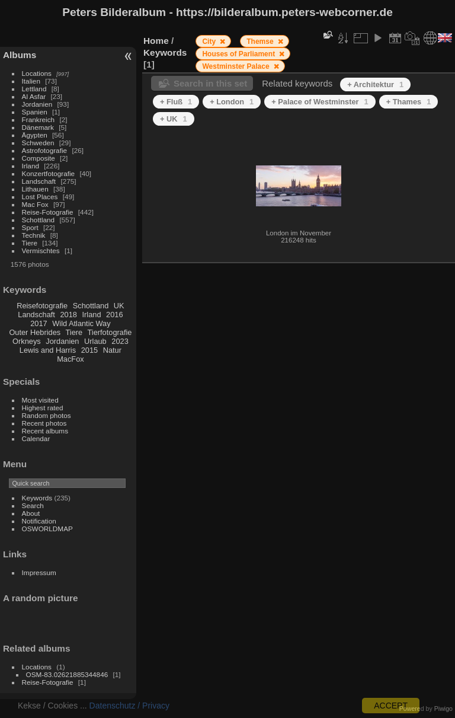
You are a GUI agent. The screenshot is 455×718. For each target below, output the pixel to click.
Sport (30, 227)
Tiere (29, 243)
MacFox (70, 359)
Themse (260, 41)
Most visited (40, 400)
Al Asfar (34, 96)
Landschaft (39, 181)
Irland (30, 166)
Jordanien (37, 104)
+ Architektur (375, 84)
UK (119, 305)
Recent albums (45, 431)
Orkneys (26, 341)
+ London (232, 101)
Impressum (39, 572)
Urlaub (95, 341)
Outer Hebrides (34, 332)
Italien (31, 81)
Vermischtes (41, 250)
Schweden (38, 142)
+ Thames (408, 101)
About (31, 513)
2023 (119, 341)
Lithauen (35, 189)
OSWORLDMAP (47, 528)
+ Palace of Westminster (319, 101)
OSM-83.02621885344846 (67, 674)
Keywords (37, 498)
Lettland (34, 88)
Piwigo (443, 708)
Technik (34, 235)
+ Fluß (176, 101)
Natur (112, 350)
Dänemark (38, 127)
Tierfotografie (110, 332)
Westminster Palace (236, 66)
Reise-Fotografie (47, 212)
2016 (114, 314)
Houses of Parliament (239, 54)
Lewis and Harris (48, 350)
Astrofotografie (45, 150)
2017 (38, 323)
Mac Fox (35, 204)
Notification (39, 521)
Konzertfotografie (48, 173)
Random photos (46, 415)
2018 (68, 314)
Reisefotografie (42, 305)
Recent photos (44, 423)
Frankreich (38, 119)
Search (33, 505)
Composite (38, 158)
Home (156, 41)
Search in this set (210, 83)
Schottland (38, 220)
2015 (89, 350)
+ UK (173, 118)
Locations (37, 73)
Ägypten (34, 135)
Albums (19, 55)
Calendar (36, 438)
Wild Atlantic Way (81, 323)
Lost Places (40, 196)
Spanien (34, 112)
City (209, 41)
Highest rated (42, 407)
